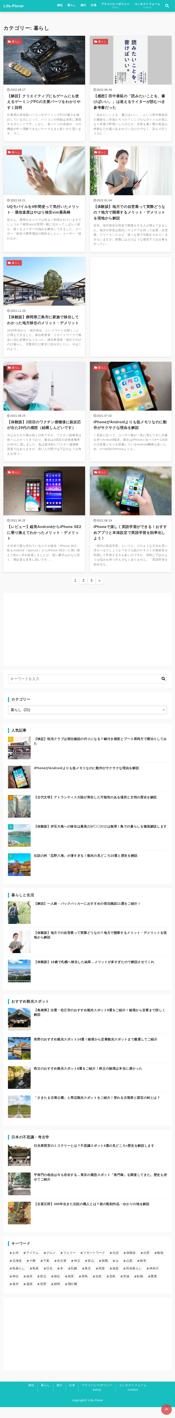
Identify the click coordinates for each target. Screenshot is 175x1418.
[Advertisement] (131, 302)
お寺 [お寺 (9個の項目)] (15, 1264)
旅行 (83, 6)
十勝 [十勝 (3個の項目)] (33, 1271)
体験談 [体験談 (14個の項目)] (131, 1264)
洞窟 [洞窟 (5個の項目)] (102, 1279)
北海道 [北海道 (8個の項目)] (17, 1271)
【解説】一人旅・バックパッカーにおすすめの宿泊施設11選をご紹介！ (87, 914)
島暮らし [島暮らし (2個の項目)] (18, 1279)
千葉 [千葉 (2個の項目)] (46, 1271)
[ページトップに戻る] (166, 1409)
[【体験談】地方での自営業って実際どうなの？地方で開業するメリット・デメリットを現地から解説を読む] (131, 203)
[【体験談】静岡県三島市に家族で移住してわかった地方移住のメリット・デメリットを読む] (44, 312)
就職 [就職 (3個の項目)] (105, 1271)
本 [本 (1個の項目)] (61, 1279)
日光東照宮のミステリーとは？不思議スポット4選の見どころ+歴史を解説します (94, 1156)
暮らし (71, 6)
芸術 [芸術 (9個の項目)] (112, 1287)
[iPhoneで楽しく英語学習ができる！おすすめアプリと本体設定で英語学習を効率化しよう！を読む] (131, 528)
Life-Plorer (15, 6)
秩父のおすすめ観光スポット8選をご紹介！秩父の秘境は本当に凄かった (88, 1079)
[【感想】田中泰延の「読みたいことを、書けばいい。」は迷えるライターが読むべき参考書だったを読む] (131, 90)
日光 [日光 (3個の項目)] (49, 1279)
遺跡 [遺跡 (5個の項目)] (29, 1295)
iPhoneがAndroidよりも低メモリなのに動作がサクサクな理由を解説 (86, 779)
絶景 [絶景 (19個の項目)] (71, 1287)
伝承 (93, 6)
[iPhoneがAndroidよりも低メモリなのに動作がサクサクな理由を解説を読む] (131, 419)
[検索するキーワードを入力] (87, 689)
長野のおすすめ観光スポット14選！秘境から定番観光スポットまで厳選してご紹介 (95, 1050)
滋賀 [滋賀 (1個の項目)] (115, 1279)
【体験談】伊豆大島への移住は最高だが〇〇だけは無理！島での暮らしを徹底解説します (100, 837)
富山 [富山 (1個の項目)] (91, 1271)
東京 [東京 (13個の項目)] (88, 1279)
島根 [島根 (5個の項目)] (35, 1279)
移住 (60, 6)
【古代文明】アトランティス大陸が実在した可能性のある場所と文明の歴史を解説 (95, 808)
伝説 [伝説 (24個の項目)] (116, 1264)
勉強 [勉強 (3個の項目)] (160, 1264)
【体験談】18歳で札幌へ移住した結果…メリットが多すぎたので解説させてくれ (94, 973)
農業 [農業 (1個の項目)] (154, 1287)
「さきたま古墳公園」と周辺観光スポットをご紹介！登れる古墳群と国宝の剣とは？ (97, 1108)
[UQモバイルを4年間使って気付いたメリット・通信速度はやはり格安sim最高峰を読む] (44, 203)
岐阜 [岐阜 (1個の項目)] (143, 1271)
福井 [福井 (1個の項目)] (29, 1287)
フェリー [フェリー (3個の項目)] (69, 1264)
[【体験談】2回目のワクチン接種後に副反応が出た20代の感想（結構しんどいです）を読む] (44, 419)
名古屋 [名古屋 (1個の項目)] (61, 1271)
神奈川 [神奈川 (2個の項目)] (154, 1279)
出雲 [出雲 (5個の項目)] (146, 1264)
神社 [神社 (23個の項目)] (15, 1287)
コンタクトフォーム (147, 6)
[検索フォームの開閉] (167, 6)
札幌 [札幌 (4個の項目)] (74, 1279)
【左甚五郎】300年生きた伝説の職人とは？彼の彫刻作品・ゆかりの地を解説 (91, 1215)
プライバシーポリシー (115, 6)
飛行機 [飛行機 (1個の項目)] (72, 1295)
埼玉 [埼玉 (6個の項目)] (77, 1271)
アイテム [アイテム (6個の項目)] (32, 1264)
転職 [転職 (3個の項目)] (140, 1287)
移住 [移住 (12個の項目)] (57, 1287)
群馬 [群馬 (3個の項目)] (85, 1287)
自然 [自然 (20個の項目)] (99, 1287)
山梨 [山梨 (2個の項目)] (129, 1271)
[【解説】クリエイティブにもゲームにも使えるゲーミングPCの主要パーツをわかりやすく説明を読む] (44, 90)
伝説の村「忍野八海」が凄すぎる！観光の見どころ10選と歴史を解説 (86, 866)
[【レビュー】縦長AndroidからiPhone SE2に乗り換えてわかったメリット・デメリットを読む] (44, 528)
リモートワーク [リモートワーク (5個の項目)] (94, 1264)
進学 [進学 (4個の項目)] (15, 1295)
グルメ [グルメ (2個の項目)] (51, 1264)
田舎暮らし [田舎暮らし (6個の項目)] (134, 1279)
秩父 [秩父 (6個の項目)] (43, 1287)
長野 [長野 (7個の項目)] (43, 1295)
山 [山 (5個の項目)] (117, 1271)
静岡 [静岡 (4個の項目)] (57, 1295)
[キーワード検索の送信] (163, 689)
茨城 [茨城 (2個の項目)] (126, 1287)
